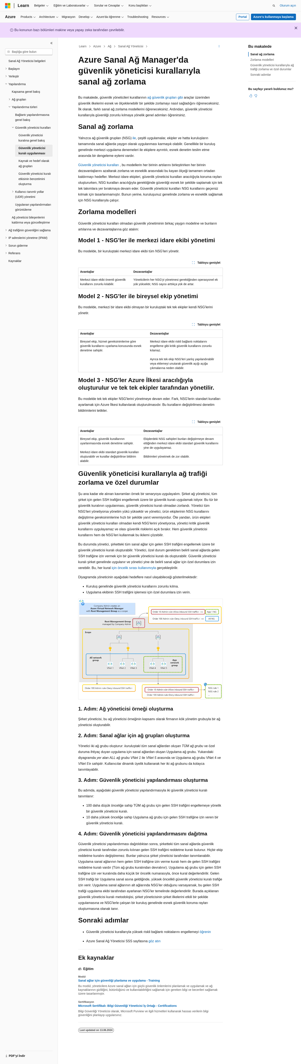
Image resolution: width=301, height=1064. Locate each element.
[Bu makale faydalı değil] (255, 95)
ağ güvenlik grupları (162, 97)
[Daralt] (51, 43)
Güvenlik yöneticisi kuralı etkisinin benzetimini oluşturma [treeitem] (34, 179)
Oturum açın (288, 5)
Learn (83, 46)
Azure (97, 46)
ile (134, 138)
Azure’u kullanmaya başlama (273, 17)
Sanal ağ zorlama (262, 54)
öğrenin (205, 932)
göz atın (155, 941)
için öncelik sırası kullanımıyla (134, 568)
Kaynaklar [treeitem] (14, 261)
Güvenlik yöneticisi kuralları (98, 165)
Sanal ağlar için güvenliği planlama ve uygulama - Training (119, 980)
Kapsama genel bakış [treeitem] (26, 91)
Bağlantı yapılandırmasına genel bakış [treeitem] (32, 117)
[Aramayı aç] (274, 5)
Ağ (109, 46)
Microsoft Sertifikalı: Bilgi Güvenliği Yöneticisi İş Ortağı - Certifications (127, 1005)
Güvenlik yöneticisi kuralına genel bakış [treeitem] (31, 138)
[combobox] (29, 52)
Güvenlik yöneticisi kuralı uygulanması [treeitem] (31, 150)
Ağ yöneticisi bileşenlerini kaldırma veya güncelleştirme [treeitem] (31, 220)
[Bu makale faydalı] (250, 95)
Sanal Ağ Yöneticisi (130, 46)
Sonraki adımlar (260, 74)
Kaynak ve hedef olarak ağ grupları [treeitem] (33, 163)
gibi (180, 97)
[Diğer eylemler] (219, 46)
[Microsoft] (8, 5)
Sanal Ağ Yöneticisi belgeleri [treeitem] (26, 61)
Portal (242, 17)
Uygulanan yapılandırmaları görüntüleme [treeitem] (33, 207)
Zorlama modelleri (262, 59)
